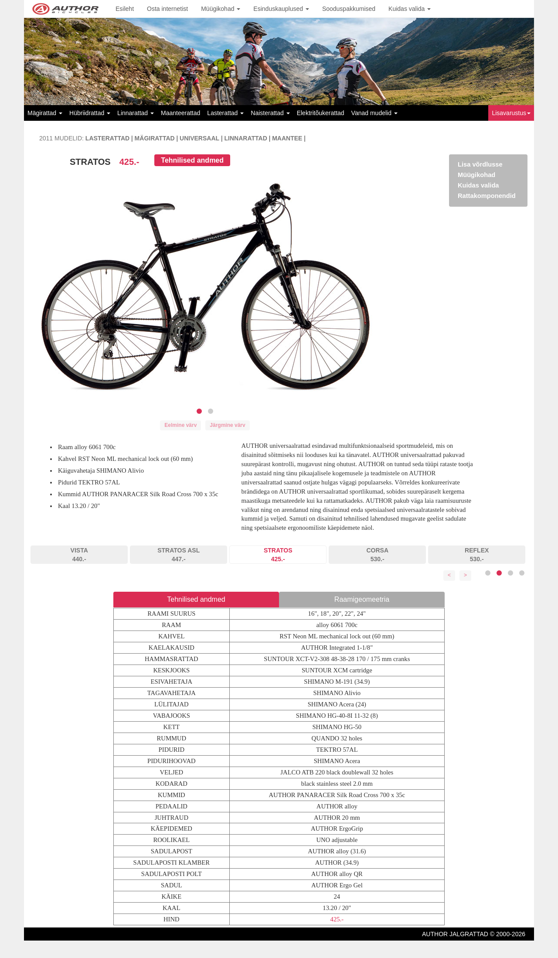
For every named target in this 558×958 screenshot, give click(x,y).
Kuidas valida (409, 8)
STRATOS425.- (278, 555)
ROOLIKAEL (171, 839)
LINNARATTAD (246, 138)
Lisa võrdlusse (480, 164)
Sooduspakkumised (348, 8)
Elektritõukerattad (320, 112)
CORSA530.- (377, 555)
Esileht (125, 8)
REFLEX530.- (477, 555)
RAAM (171, 624)
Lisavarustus (511, 112)
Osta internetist (167, 8)
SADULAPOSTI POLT (171, 873)
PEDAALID (171, 806)
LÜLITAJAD (171, 704)
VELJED (171, 772)
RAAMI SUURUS (171, 613)
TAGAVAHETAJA (171, 692)
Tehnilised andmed (192, 160)
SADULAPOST (171, 851)
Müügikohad (220, 8)
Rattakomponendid (487, 195)
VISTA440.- (79, 555)
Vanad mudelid (374, 112)
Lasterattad (225, 112)
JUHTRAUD (171, 817)
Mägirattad (44, 112)
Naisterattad (270, 112)
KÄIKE (172, 896)
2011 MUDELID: (61, 138)
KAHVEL (171, 636)
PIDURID (171, 749)
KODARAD (171, 783)
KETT (171, 726)
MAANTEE (287, 138)
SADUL (171, 885)
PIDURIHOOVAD (171, 760)
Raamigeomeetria (361, 599)
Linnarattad (135, 112)
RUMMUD (172, 738)
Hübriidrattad (89, 112)
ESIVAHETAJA (171, 681)
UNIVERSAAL (199, 138)
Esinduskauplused (281, 8)
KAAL (171, 907)
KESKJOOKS (171, 670)
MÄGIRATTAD (155, 138)
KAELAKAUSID (171, 647)
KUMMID (171, 794)
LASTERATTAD (107, 138)
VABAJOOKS (171, 715)
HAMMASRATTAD (171, 658)
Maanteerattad (180, 112)
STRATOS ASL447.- (178, 555)
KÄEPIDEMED (171, 828)
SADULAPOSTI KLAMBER (171, 862)
